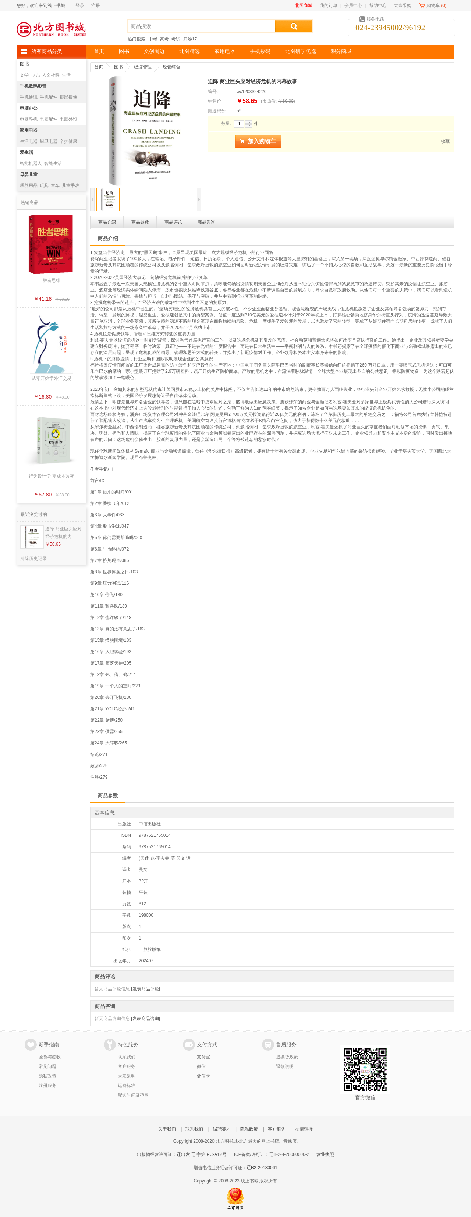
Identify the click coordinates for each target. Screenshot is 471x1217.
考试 (175, 39)
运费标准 (126, 1085)
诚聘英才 (222, 1129)
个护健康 (68, 141)
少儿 (35, 75)
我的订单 (328, 5)
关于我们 (167, 1129)
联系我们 (126, 1056)
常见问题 (47, 1066)
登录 (79, 5)
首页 (99, 51)
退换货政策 (287, 1056)
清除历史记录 (33, 558)
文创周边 (154, 51)
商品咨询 (206, 222)
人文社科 (51, 75)
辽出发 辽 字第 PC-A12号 (202, 1154)
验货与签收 (50, 1056)
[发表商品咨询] (145, 1018)
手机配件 (48, 97)
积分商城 (341, 51)
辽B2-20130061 (262, 1167)
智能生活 (53, 163)
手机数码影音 (33, 86)
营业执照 (325, 1154)
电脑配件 (48, 119)
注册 (95, 5)
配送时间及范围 (133, 1095)
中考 (153, 39)
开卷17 (190, 39)
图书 (124, 51)
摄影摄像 (68, 97)
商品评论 (173, 222)
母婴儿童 (29, 174)
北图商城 (303, 5)
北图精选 (189, 51)
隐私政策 (47, 1076)
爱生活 (26, 152)
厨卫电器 (48, 141)
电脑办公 (29, 108)
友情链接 (304, 1129)
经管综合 (171, 67)
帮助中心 (378, 5)
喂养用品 (29, 185)
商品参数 (140, 222)
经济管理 (143, 67)
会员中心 (353, 5)
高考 (164, 39)
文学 (24, 75)
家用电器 (225, 51)
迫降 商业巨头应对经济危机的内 (63, 532)
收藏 (445, 141)
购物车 (433, 5)
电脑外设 (68, 119)
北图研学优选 (300, 51)
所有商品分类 (46, 51)
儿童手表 (70, 185)
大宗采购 (402, 5)
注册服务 (47, 1085)
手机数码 (260, 51)
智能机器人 (31, 163)
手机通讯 (29, 97)
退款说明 (285, 1066)
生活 (66, 75)
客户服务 (126, 1066)
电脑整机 (29, 119)
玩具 (44, 185)
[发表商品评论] (145, 988)
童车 (55, 185)
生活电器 (29, 141)
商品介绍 (107, 222)
